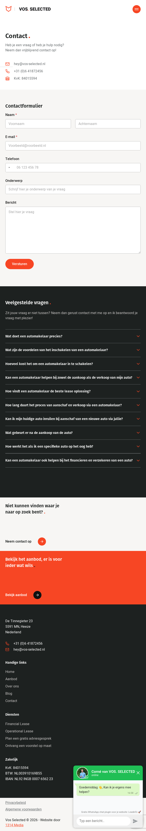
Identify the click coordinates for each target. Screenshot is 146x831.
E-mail (11, 137)
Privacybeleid (15, 802)
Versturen (19, 263)
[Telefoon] (73, 167)
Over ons (12, 686)
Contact (11, 700)
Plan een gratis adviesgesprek (28, 738)
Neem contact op (25, 541)
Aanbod (11, 679)
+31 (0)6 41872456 (24, 644)
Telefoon (12, 159)
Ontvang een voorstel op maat (28, 745)
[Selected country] (8, 167)
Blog (8, 693)
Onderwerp (13, 181)
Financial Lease (17, 724)
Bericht (10, 202)
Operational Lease (19, 731)
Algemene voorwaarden (23, 809)
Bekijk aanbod (23, 595)
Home (10, 671)
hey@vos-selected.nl (25, 649)
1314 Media (14, 825)
